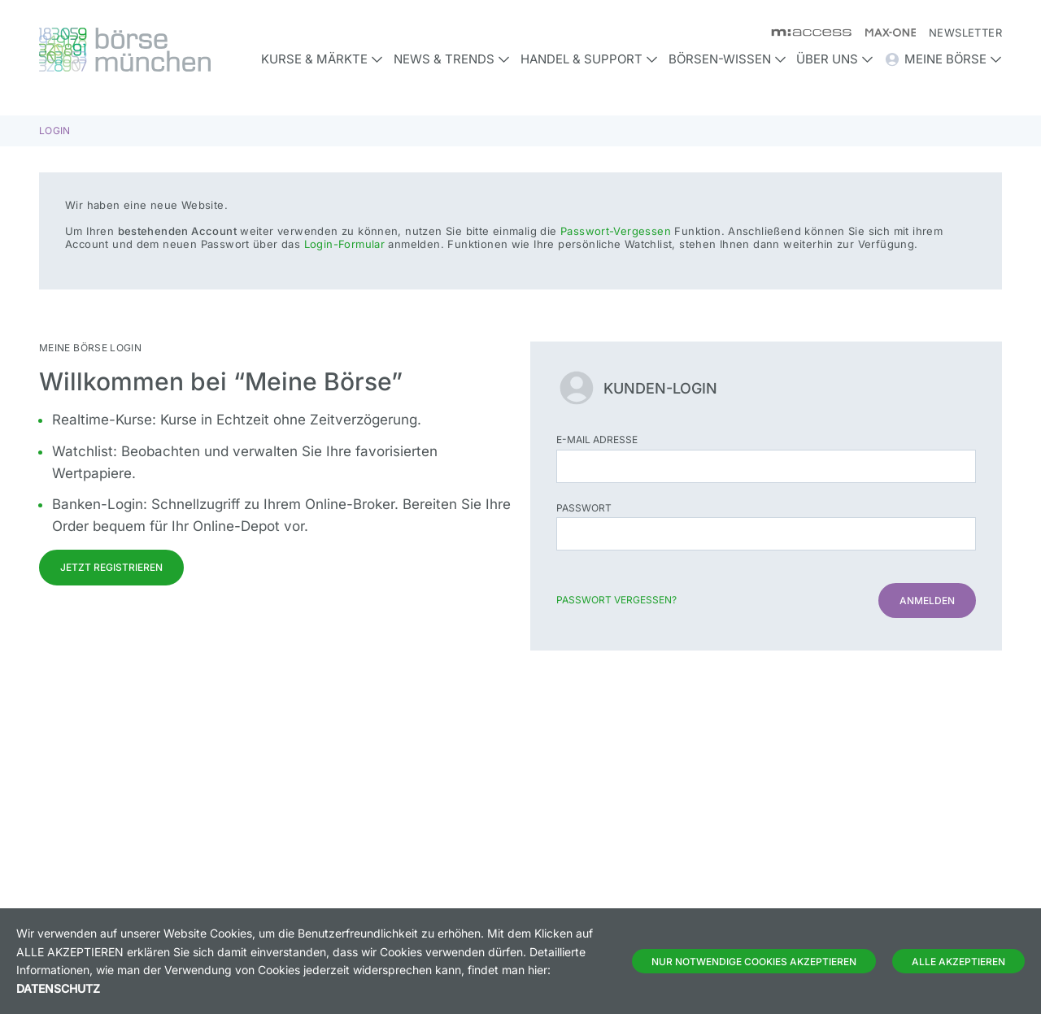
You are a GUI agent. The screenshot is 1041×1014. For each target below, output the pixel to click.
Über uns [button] (834, 59)
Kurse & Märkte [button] (322, 59)
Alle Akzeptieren (958, 961)
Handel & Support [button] (589, 59)
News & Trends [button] (452, 59)
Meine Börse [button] (943, 59)
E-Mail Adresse (597, 439)
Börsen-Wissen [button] (727, 59)
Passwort (584, 508)
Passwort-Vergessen (615, 230)
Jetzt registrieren (111, 567)
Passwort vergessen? (616, 600)
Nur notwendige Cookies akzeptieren (753, 961)
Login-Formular (344, 243)
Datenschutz (58, 988)
